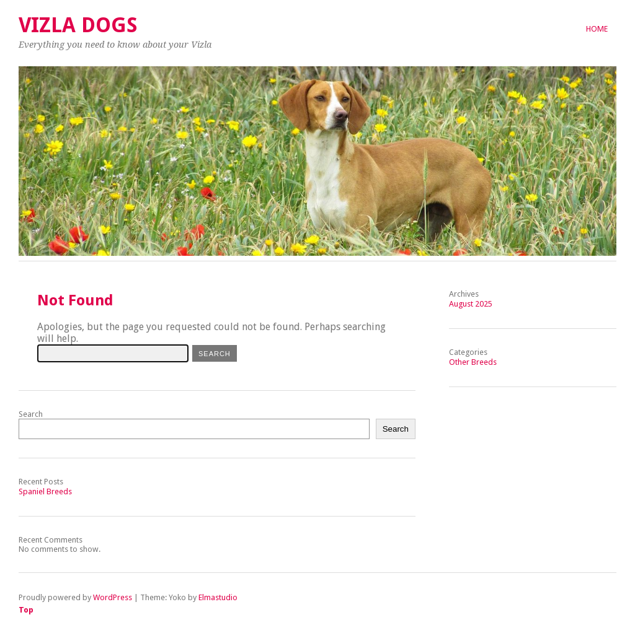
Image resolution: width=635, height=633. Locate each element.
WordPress (112, 597)
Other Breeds (473, 362)
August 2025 (470, 303)
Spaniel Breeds (45, 491)
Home (597, 28)
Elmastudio (218, 597)
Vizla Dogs (78, 25)
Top (26, 609)
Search (31, 414)
